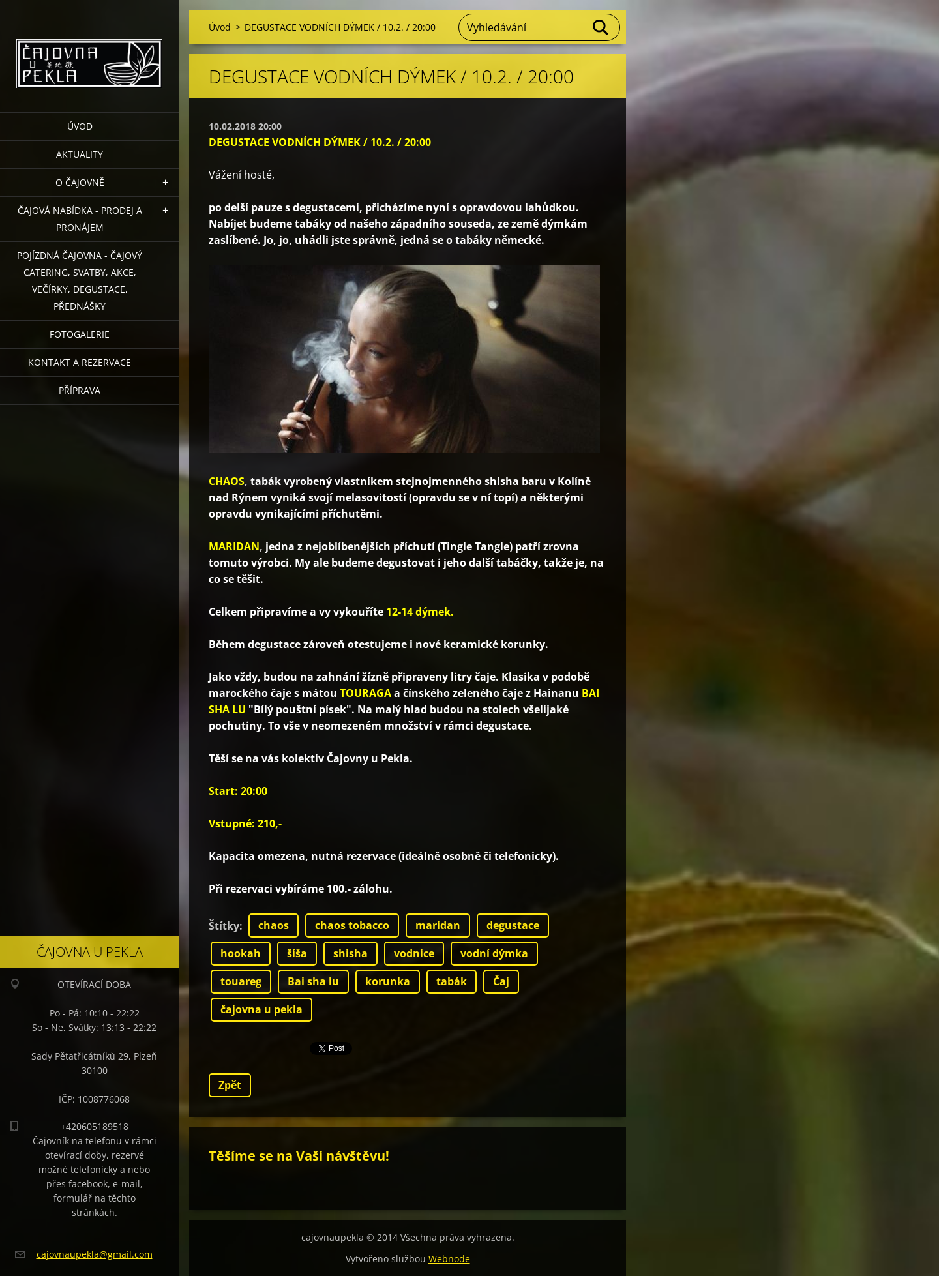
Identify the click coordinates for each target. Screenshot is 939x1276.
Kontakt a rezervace (79, 362)
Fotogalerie (80, 334)
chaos (273, 925)
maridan (437, 925)
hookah (240, 953)
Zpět (229, 1085)
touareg (240, 981)
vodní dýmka (494, 953)
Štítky (224, 926)
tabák (451, 981)
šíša (297, 953)
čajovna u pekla (261, 1009)
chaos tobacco (352, 925)
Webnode (449, 1259)
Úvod (80, 126)
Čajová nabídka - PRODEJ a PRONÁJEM (80, 218)
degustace (512, 925)
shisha (350, 953)
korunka (387, 981)
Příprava (79, 390)
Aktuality (79, 154)
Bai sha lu (313, 981)
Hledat (601, 27)
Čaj (501, 981)
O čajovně (79, 182)
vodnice (414, 953)
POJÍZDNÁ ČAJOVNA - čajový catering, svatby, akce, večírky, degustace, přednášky (79, 280)
